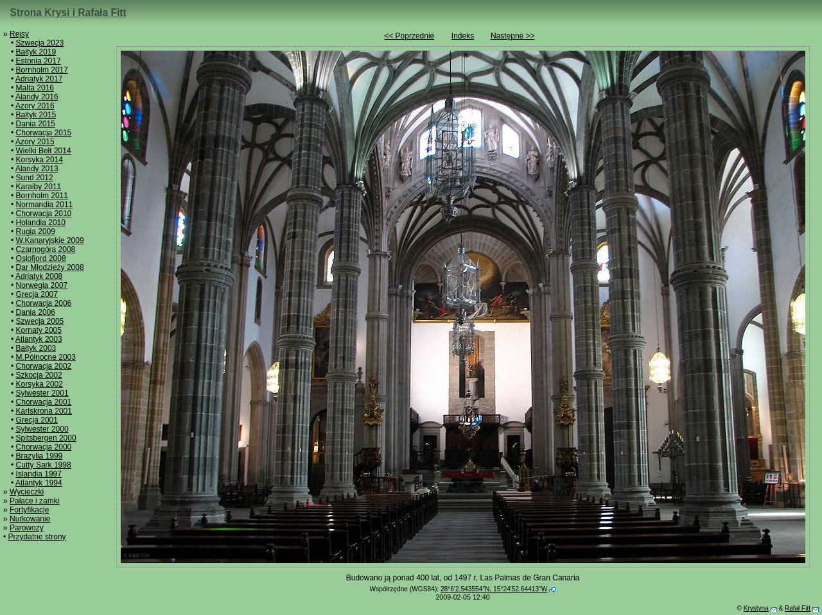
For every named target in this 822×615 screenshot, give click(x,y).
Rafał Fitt (797, 608)
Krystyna (756, 608)
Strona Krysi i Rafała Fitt (68, 12)
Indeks (462, 35)
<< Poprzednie (409, 35)
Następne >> (513, 35)
